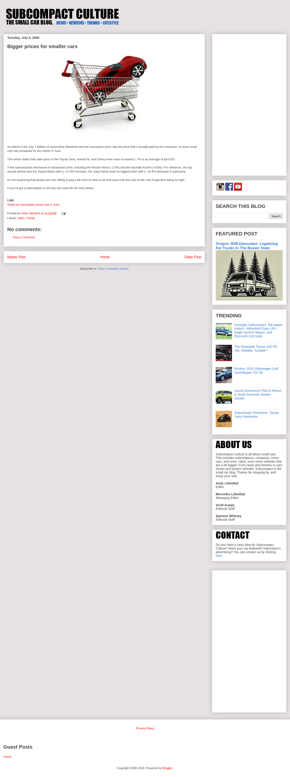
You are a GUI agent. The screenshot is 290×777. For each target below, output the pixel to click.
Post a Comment (24, 237)
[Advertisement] (249, 104)
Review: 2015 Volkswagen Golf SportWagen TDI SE (256, 370)
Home (105, 257)
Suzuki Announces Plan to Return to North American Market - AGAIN (258, 394)
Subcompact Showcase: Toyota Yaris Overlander (256, 414)
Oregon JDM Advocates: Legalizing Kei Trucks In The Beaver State (247, 246)
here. (219, 555)
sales (21, 218)
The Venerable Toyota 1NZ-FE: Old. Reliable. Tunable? (256, 348)
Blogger (167, 768)
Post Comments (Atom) (113, 268)
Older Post (192, 257)
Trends (30, 218)
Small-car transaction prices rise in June (33, 204)
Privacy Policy (145, 728)
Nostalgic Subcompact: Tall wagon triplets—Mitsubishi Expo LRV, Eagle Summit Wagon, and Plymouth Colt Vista (258, 330)
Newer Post (16, 257)
